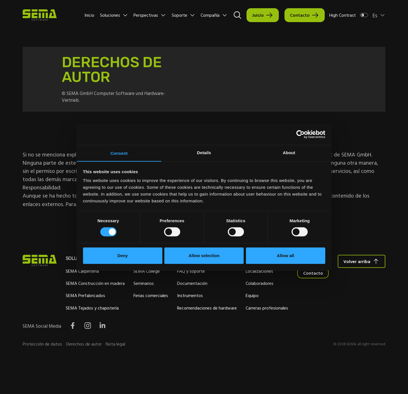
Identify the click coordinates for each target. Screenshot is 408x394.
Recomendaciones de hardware (242, 315)
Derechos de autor (84, 373)
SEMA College (167, 278)
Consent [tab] (119, 153)
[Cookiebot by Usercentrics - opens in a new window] (300, 134)
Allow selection (203, 255)
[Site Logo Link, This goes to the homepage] (40, 15)
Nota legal (115, 373)
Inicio (89, 15)
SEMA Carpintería (92, 278)
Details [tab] (204, 152)
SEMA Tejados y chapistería (102, 315)
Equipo (298, 303)
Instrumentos (225, 303)
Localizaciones (305, 278)
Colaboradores (305, 290)
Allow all (285, 255)
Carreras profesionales (313, 315)
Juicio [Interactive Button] (258, 15)
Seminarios (164, 290)
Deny (122, 255)
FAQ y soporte (226, 278)
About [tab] (289, 152)
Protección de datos (42, 373)
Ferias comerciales (171, 303)
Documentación (227, 290)
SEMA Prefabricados (95, 303)
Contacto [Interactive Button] (300, 15)
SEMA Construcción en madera (105, 290)
